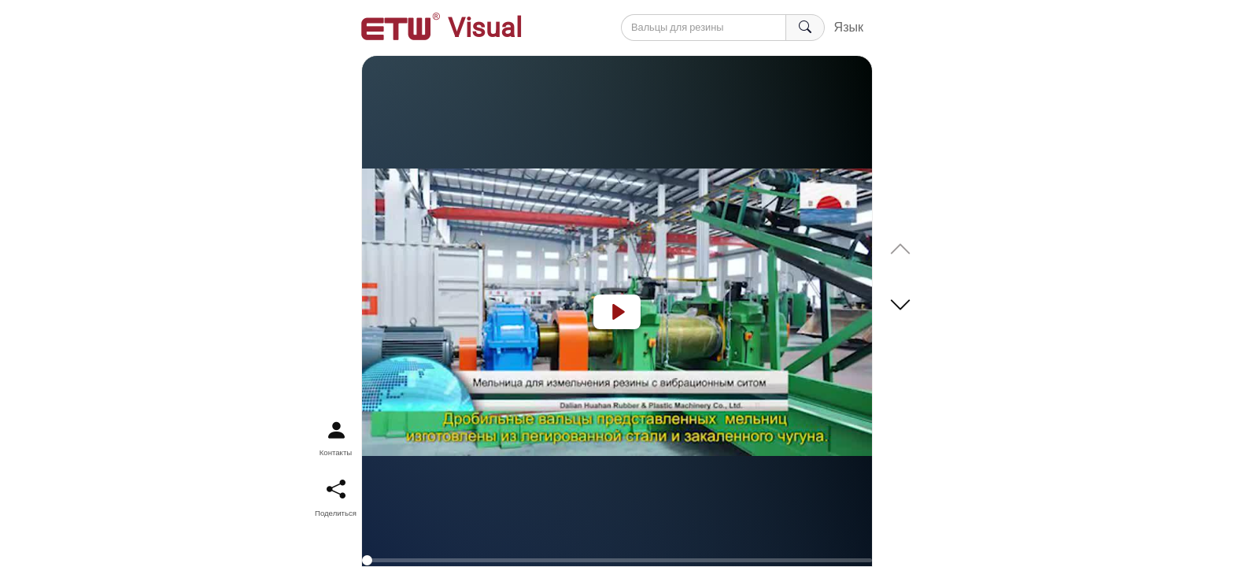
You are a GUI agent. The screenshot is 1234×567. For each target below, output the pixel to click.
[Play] (617, 312)
